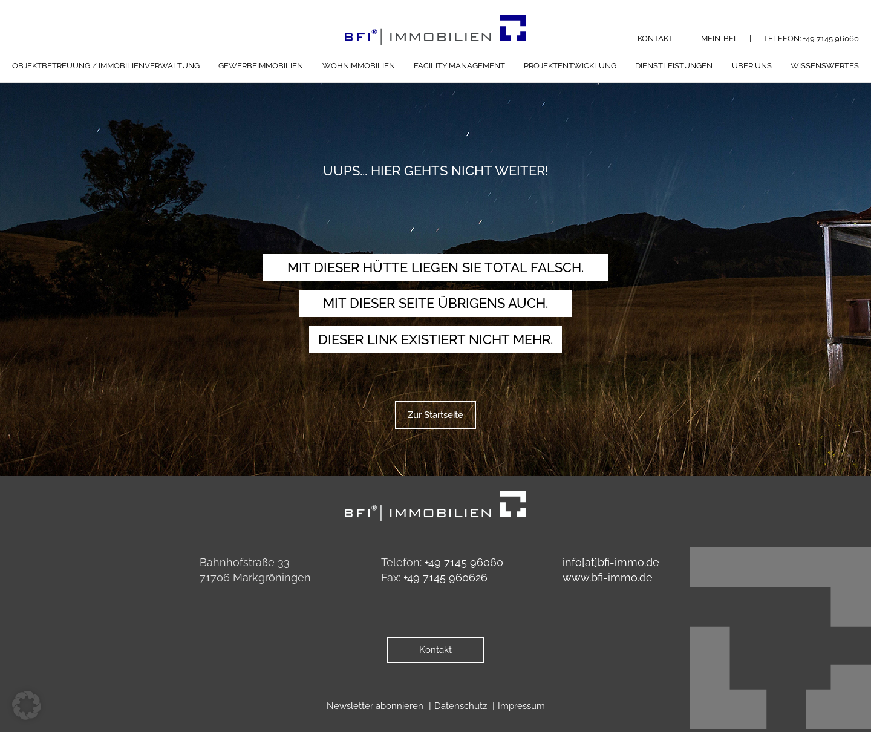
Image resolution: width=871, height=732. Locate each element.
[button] (26, 705)
